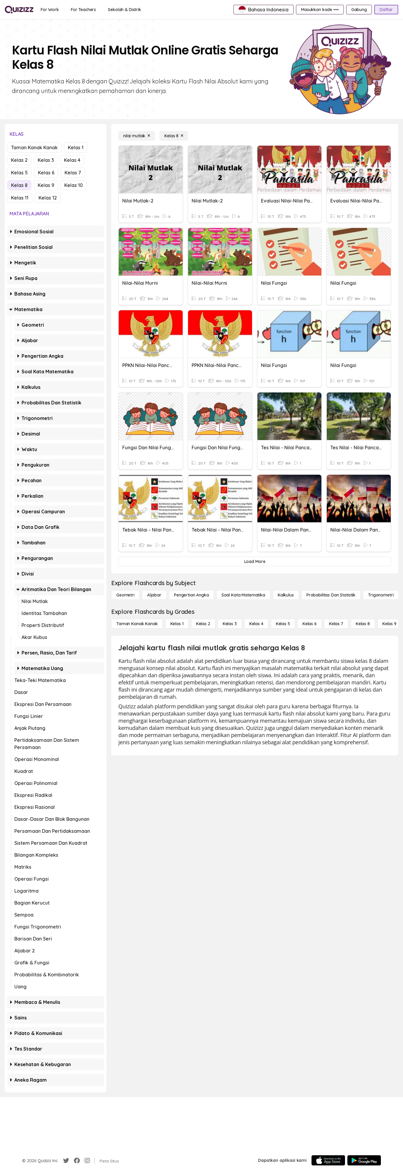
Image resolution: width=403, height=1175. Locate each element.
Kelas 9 (46, 185)
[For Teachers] (83, 9)
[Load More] (254, 561)
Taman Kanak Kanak (34, 147)
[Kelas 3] (230, 623)
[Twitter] (66, 1160)
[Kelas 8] (174, 136)
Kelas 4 (72, 160)
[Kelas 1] (177, 623)
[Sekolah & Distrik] (124, 9)
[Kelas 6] (309, 623)
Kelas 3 (46, 160)
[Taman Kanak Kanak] (137, 623)
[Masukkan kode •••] (320, 9)
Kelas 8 (19, 185)
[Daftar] (386, 9)
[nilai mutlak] (136, 136)
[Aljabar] (154, 595)
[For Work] (50, 9)
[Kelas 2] (203, 623)
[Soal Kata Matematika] (243, 595)
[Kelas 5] (283, 623)
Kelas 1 (75, 147)
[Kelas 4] (256, 623)
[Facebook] (77, 1160)
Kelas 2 (19, 160)
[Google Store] (364, 1160)
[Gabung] (359, 9)
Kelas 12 (48, 198)
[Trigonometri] (381, 595)
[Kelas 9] (389, 623)
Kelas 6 (46, 173)
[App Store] (328, 1160)
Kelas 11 (19, 198)
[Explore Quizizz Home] (19, 9)
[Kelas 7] (336, 623)
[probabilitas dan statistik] (331, 595)
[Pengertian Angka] (191, 595)
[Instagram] (87, 1160)
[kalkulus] (286, 595)
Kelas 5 (19, 173)
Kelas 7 (73, 173)
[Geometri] (125, 595)
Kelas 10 (73, 185)
